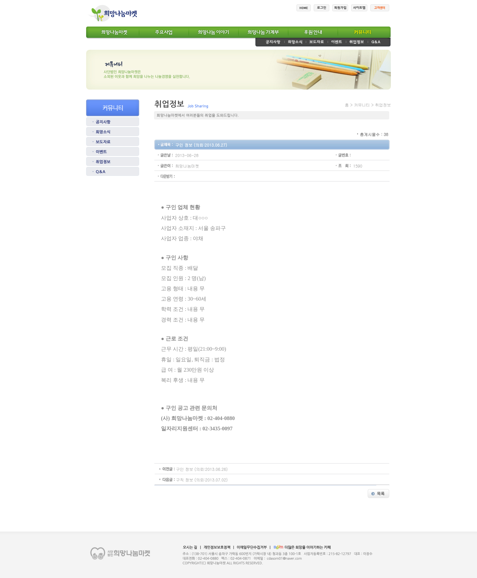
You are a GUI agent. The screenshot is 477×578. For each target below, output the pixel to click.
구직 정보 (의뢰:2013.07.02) (202, 479)
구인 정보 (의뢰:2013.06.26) (202, 469)
